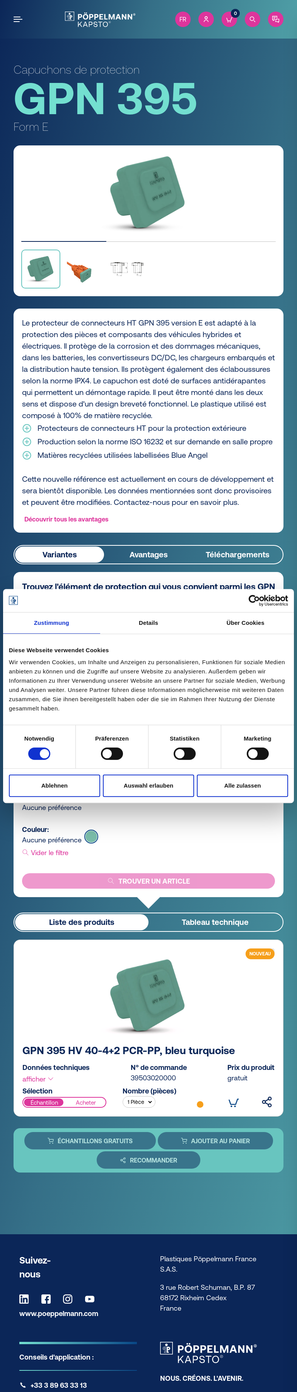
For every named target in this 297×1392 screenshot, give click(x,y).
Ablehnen (54, 785)
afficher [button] (38, 1079)
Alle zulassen (242, 785)
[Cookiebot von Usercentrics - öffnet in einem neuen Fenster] (254, 600)
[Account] (206, 19)
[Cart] (229, 19)
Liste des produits (81, 922)
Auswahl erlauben (148, 785)
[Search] (252, 19)
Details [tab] (148, 622)
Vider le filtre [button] (45, 853)
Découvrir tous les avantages (66, 519)
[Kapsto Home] (100, 19)
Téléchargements (238, 554)
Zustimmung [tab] (51, 622)
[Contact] (275, 19)
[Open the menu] (19, 19)
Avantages (149, 554)
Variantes (60, 554)
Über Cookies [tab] (246, 622)
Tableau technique (215, 922)
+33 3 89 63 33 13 (59, 1385)
